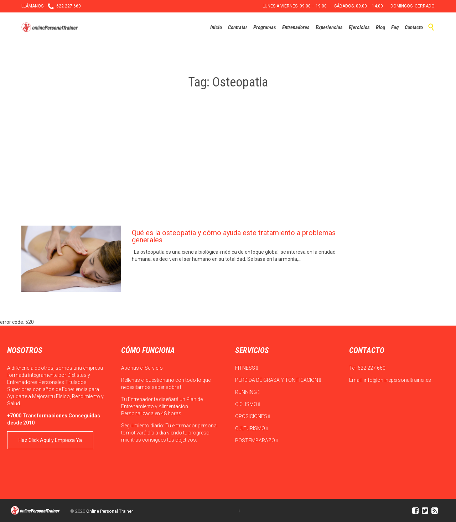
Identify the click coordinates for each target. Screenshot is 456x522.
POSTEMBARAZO (256, 440)
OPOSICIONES (252, 416)
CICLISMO (247, 404)
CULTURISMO (251, 428)
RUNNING (247, 392)
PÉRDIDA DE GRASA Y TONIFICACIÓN (278, 380)
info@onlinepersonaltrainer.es (397, 380)
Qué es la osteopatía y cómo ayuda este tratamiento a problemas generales (234, 236)
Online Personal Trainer (109, 511)
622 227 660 (371, 368)
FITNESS (246, 368)
